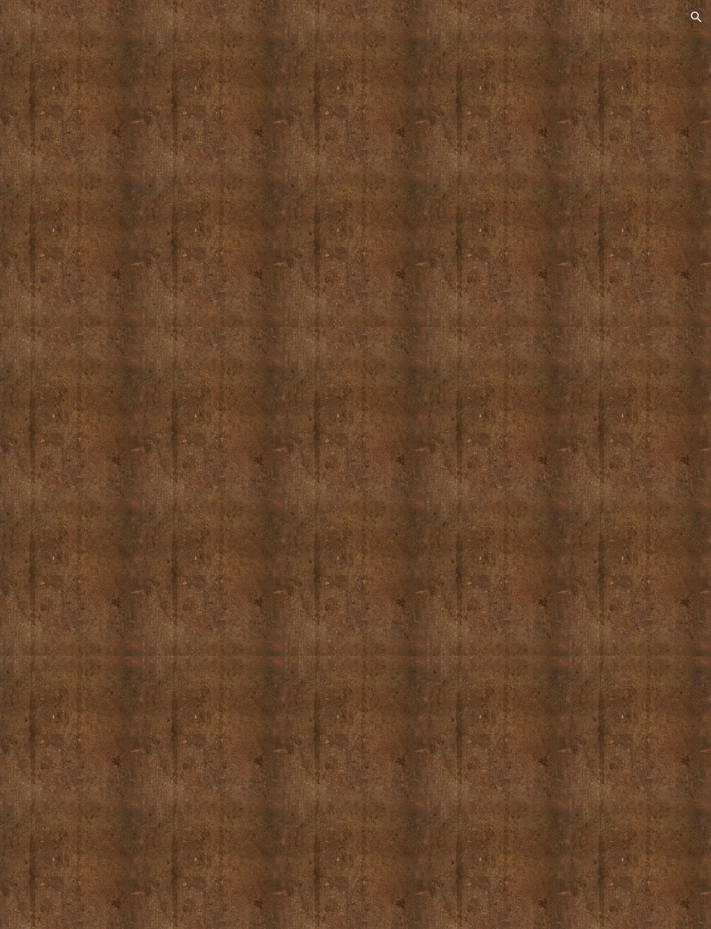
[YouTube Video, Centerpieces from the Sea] (356, 491)
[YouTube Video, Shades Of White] (356, 180)
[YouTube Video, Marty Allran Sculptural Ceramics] (356, 792)
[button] (696, 17)
